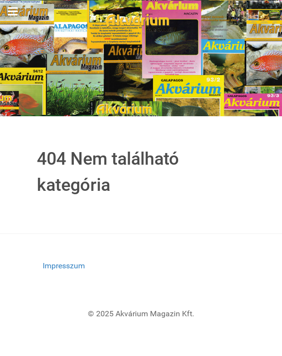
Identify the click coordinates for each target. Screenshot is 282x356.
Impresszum (64, 265)
